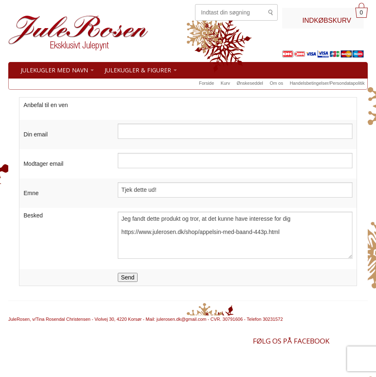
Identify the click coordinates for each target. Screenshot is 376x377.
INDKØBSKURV (326, 20)
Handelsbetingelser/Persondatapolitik (327, 83)
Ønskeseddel (250, 83)
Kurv (225, 83)
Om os (276, 83)
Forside (206, 83)
